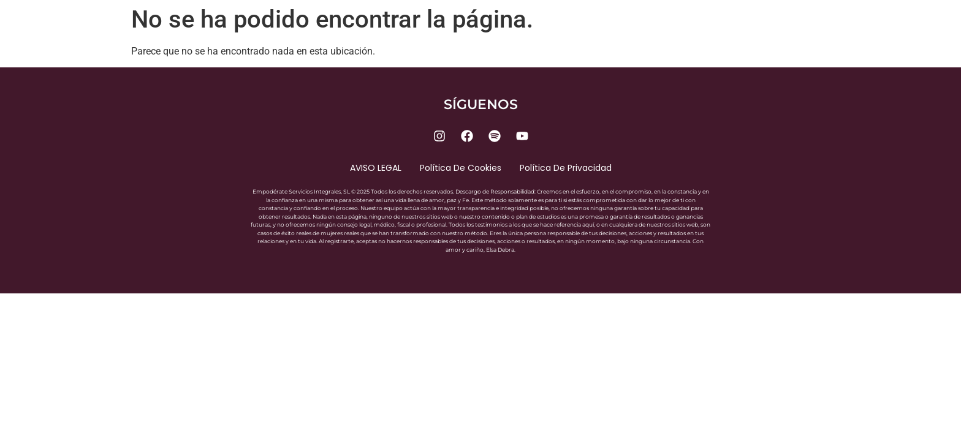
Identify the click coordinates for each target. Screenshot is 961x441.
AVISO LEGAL (375, 168)
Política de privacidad (566, 168)
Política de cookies (460, 168)
